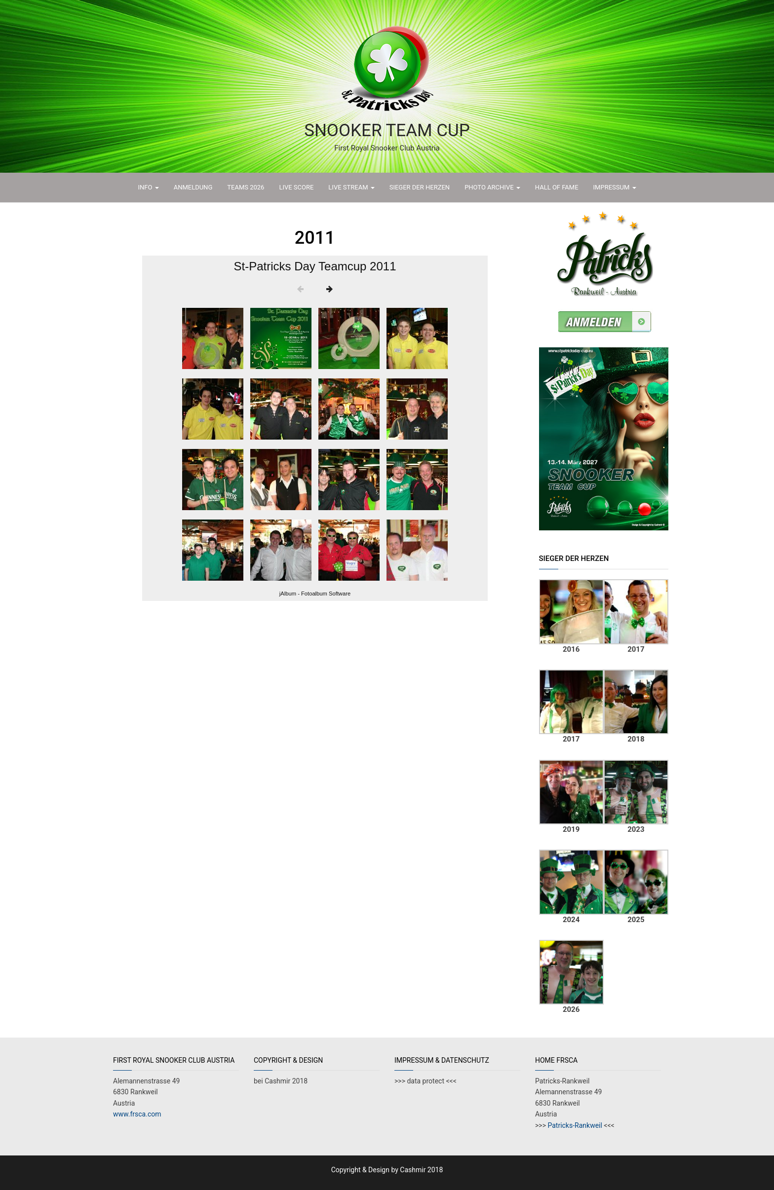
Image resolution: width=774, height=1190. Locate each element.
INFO (148, 187)
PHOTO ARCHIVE (492, 187)
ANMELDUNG (193, 187)
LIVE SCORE (296, 187)
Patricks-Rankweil (574, 1125)
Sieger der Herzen (419, 187)
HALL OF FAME (557, 187)
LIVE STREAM (351, 187)
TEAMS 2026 (245, 187)
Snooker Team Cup (387, 130)
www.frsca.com (137, 1114)
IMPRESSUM (614, 187)
